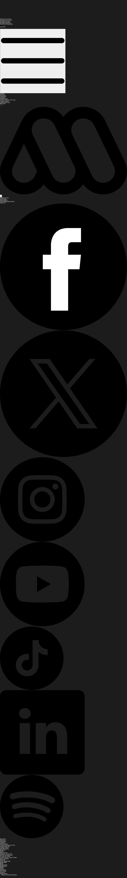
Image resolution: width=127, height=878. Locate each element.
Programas (3, 96)
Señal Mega (3, 199)
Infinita (2, 868)
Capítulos (2, 97)
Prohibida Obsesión (5, 22)
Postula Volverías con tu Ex (7, 845)
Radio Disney (3, 873)
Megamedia (3, 862)
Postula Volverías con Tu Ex (8, 100)
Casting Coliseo (4, 101)
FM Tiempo (3, 871)
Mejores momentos (6, 875)
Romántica (3, 870)
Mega (1, 863)
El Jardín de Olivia (5, 21)
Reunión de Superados (6, 24)
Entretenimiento (4, 849)
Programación (4, 98)
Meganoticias (3, 865)
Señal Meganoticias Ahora (7, 201)
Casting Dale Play (5, 102)
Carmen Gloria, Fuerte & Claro (8, 857)
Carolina (2, 872)
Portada (2, 93)
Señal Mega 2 (4, 200)
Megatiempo (3, 866)
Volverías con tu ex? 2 (6, 20)
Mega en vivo (3, 852)
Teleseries (3, 95)
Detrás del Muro (4, 858)
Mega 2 (2, 867)
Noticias (14, 875)
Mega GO (2, 103)
